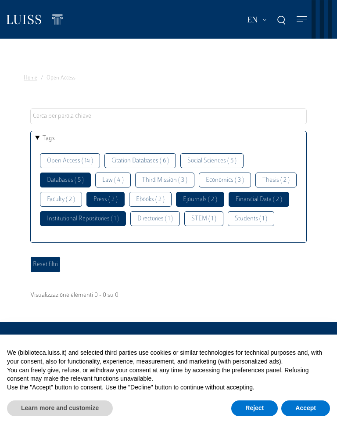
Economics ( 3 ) (225, 180)
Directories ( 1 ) (155, 219)
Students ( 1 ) (251, 219)
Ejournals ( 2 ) (200, 199)
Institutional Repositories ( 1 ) (83, 219)
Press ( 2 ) (105, 199)
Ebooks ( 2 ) (150, 199)
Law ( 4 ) (113, 180)
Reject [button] (254, 407)
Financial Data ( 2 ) (259, 199)
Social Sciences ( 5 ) (212, 161)
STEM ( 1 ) (203, 219)
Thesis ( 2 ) (276, 180)
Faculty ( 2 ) (61, 199)
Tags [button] (49, 138)
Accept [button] (305, 407)
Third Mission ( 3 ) (164, 180)
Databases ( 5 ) (65, 180)
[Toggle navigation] (302, 19)
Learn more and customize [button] (60, 407)
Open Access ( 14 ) (70, 161)
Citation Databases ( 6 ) (140, 161)
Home (30, 78)
